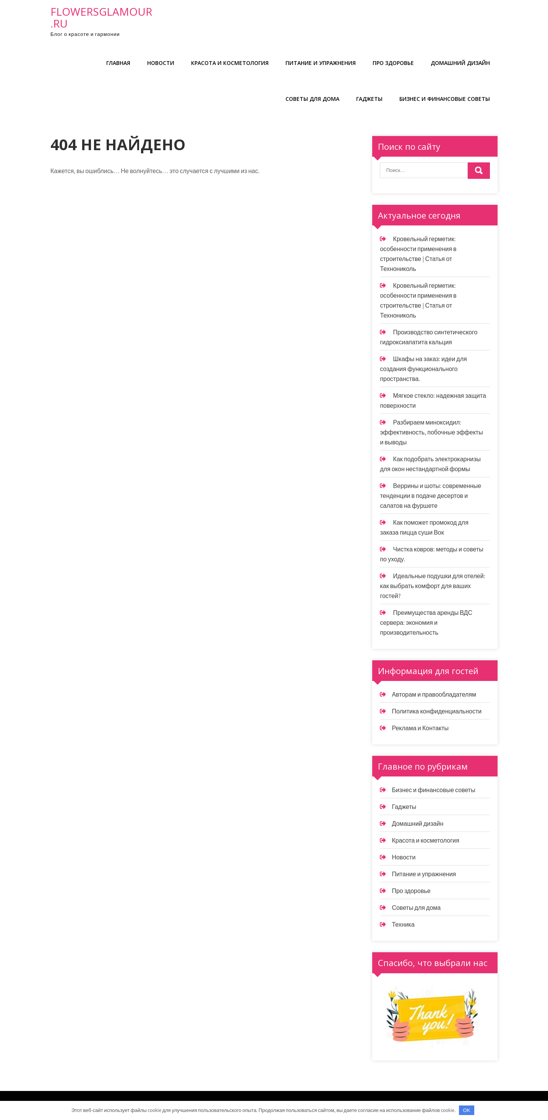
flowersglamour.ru (101, 17)
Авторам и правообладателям (434, 694)
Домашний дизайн (460, 62)
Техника (403, 925)
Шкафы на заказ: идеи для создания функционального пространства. (423, 369)
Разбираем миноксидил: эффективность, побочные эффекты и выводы (431, 432)
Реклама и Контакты (420, 728)
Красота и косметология (230, 62)
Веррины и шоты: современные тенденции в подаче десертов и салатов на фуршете (430, 496)
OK (466, 1110)
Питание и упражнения (320, 62)
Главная (118, 62)
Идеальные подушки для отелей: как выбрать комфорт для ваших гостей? (432, 586)
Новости (160, 62)
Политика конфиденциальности (437, 711)
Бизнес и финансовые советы (444, 98)
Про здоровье (393, 62)
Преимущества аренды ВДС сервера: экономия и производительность (426, 623)
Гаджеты (369, 98)
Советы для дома (312, 98)
